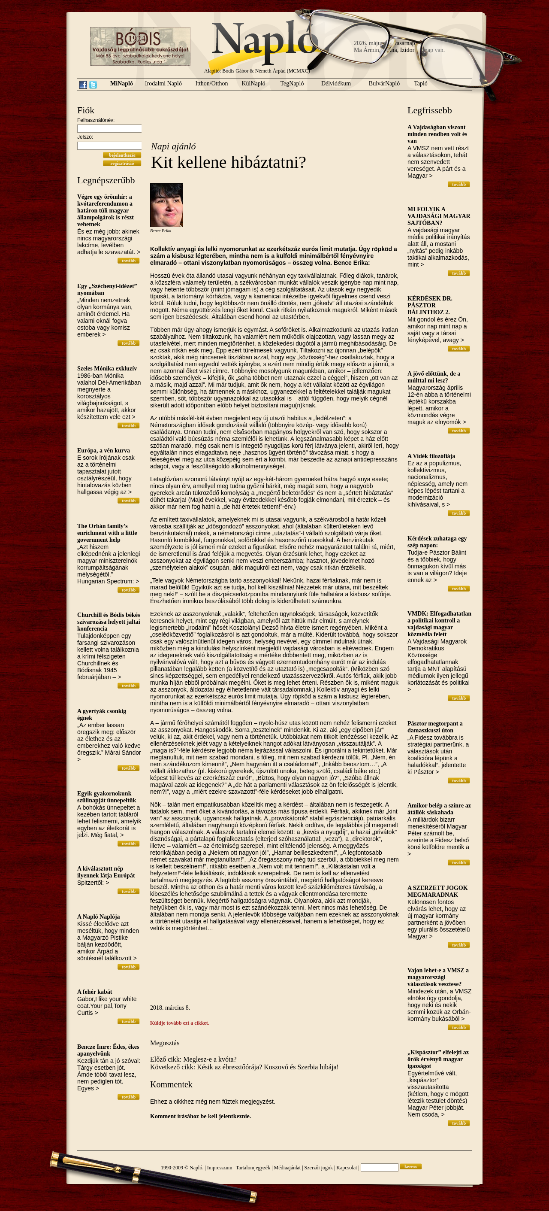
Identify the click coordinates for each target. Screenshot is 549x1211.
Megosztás (164, 1043)
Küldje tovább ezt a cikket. (179, 1023)
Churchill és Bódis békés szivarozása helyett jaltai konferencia (108, 622)
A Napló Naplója (98, 917)
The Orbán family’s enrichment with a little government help (107, 533)
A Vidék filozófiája (431, 456)
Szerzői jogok (319, 1168)
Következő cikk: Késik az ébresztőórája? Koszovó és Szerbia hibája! (244, 1067)
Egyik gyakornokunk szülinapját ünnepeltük (106, 797)
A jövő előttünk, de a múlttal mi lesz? (433, 377)
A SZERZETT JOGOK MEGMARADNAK (437, 891)
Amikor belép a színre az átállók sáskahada (439, 809)
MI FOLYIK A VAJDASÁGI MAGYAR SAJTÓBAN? (439, 216)
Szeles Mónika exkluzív (107, 368)
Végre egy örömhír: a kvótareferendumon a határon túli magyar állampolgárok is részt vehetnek (105, 211)
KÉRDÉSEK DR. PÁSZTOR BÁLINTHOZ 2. (429, 305)
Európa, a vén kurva (103, 450)
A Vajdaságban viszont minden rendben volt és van (437, 134)
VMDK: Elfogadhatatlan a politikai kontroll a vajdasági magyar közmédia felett (439, 623)
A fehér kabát (94, 992)
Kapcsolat (346, 1168)
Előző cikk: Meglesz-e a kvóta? (193, 1059)
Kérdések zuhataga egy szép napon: (437, 542)
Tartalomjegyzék (253, 1168)
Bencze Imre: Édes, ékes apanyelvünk (108, 1050)
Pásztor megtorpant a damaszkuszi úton (435, 727)
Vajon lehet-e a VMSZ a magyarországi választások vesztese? (438, 977)
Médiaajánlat (287, 1168)
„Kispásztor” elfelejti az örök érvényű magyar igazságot (438, 1059)
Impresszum (219, 1168)
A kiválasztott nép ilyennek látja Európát (106, 872)
